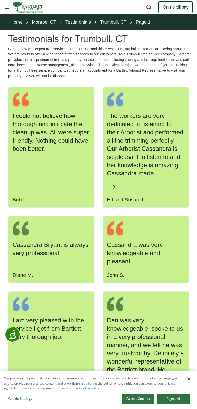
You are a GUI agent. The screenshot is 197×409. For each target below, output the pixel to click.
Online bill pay (175, 7)
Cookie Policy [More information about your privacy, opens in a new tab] (89, 389)
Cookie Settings (20, 400)
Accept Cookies (138, 400)
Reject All (173, 400)
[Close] (188, 380)
